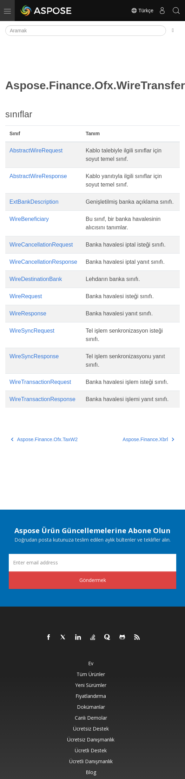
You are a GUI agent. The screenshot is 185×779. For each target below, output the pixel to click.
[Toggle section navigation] (173, 30)
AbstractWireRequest (35, 150)
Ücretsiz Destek (91, 728)
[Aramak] (85, 30)
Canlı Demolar (91, 717)
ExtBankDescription (34, 202)
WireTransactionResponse (42, 399)
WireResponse (27, 313)
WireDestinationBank (35, 279)
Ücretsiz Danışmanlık (90, 739)
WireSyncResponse (34, 356)
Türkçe (142, 10)
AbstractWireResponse (38, 176)
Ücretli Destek (91, 750)
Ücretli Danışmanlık (91, 761)
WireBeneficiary (29, 219)
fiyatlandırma (90, 696)
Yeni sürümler (90, 685)
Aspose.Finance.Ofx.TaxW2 (44, 439)
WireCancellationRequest (41, 245)
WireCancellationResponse (43, 262)
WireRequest (25, 296)
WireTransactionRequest (40, 382)
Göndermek (92, 580)
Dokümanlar (91, 706)
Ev (90, 663)
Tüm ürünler (91, 674)
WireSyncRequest (31, 331)
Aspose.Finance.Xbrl (148, 439)
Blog (91, 772)
